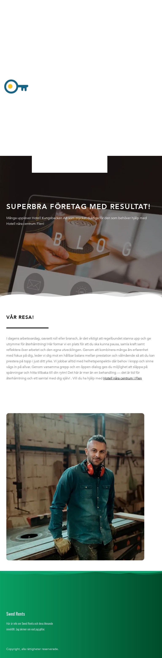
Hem (40, 5)
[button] (69, 87)
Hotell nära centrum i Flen (122, 378)
